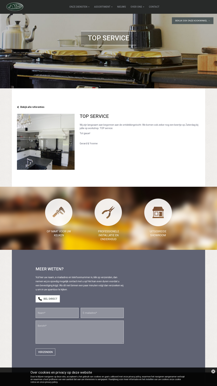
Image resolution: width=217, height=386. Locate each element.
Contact (154, 6)
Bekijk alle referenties (30, 107)
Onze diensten (80, 6)
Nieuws (121, 6)
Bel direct (47, 299)
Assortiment (103, 6)
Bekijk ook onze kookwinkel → (192, 20)
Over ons (137, 6)
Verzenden (45, 352)
